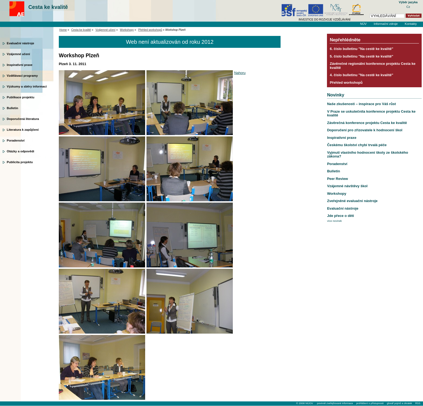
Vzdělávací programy (22, 75)
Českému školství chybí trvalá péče (357, 145)
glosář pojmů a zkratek (399, 403)
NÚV (363, 23)
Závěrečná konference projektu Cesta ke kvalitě (367, 123)
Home (63, 29)
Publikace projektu (20, 97)
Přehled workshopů (150, 29)
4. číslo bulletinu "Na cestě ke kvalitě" (361, 75)
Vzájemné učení (18, 54)
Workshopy (127, 29)
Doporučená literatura (23, 118)
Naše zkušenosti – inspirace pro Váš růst (361, 104)
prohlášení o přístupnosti (369, 403)
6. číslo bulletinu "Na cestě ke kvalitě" (361, 49)
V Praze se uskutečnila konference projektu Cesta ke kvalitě (371, 113)
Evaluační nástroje (20, 43)
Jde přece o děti (340, 216)
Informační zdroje (386, 23)
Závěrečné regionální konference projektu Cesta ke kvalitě (372, 65)
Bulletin (12, 108)
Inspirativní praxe (19, 64)
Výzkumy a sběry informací (27, 86)
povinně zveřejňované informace (335, 403)
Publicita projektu (20, 162)
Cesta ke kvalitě (48, 7)
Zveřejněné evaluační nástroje (352, 201)
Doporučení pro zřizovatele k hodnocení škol (364, 130)
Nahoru (239, 73)
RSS (417, 403)
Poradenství (16, 140)
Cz (408, 6)
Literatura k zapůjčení (23, 129)
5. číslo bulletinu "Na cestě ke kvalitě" (361, 56)
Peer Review (337, 179)
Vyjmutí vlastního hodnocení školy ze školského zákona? (367, 154)
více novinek (334, 220)
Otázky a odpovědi (20, 151)
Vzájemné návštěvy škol (347, 186)
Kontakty (411, 23)
